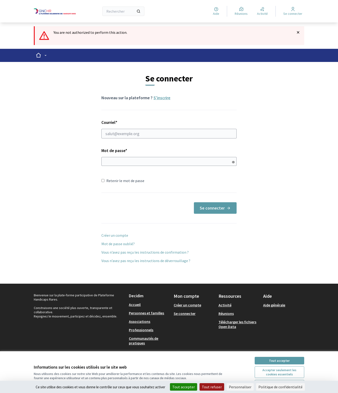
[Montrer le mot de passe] (233, 162)
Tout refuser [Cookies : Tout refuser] (212, 387)
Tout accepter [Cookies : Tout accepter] (183, 387)
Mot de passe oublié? (118, 243)
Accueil (135, 304)
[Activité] (262, 11)
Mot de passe (114, 150)
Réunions (226, 313)
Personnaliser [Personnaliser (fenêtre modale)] (240, 387)
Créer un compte (114, 235)
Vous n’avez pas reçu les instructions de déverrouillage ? (145, 260)
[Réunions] (241, 11)
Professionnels (141, 330)
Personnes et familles (146, 313)
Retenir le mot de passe (122, 180)
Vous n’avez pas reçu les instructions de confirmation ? (145, 252)
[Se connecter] (292, 11)
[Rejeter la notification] (298, 32)
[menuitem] (149, 304)
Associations (139, 321)
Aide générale (274, 305)
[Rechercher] (123, 11)
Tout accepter (279, 361)
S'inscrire (162, 97)
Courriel (169, 129)
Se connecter (215, 208)
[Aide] (216, 11)
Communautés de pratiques (143, 340)
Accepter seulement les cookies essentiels (279, 372)
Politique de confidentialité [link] (280, 387)
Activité (225, 305)
